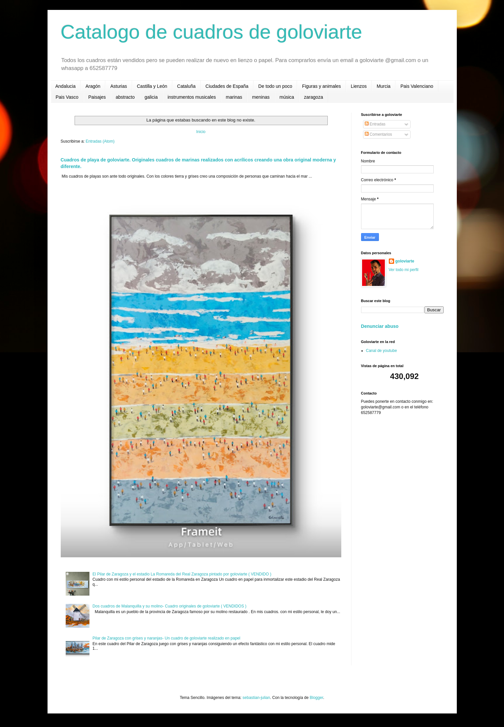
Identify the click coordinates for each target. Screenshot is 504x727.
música (287, 97)
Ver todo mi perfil (404, 269)
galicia (151, 97)
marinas (234, 97)
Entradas (375, 124)
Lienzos (359, 86)
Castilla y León (152, 86)
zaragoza (313, 97)
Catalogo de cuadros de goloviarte (211, 32)
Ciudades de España (227, 86)
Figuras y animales (321, 86)
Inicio (200, 131)
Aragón (92, 86)
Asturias (118, 86)
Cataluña (186, 86)
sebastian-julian (256, 697)
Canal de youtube (381, 350)
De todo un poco (275, 86)
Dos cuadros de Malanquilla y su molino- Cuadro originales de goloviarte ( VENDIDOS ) (169, 606)
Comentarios (378, 134)
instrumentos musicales (192, 97)
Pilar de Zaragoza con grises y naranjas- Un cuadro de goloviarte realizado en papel (166, 638)
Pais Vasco (67, 97)
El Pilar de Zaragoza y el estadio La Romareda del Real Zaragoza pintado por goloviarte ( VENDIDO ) (181, 574)
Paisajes (97, 97)
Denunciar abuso (380, 326)
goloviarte (404, 261)
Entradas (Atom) (100, 141)
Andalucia (65, 86)
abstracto (125, 97)
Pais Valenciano (416, 86)
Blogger (316, 697)
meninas (261, 97)
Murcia (383, 86)
